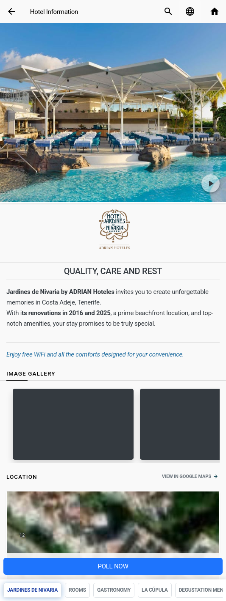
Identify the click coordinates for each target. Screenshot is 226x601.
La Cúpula (155, 590)
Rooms (77, 590)
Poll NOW (113, 566)
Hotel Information (54, 12)
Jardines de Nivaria (32, 590)
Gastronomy (114, 590)
